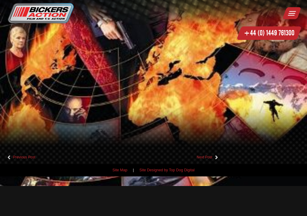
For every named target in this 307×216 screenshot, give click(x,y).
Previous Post (24, 157)
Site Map (119, 170)
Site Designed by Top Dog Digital (167, 170)
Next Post (204, 157)
